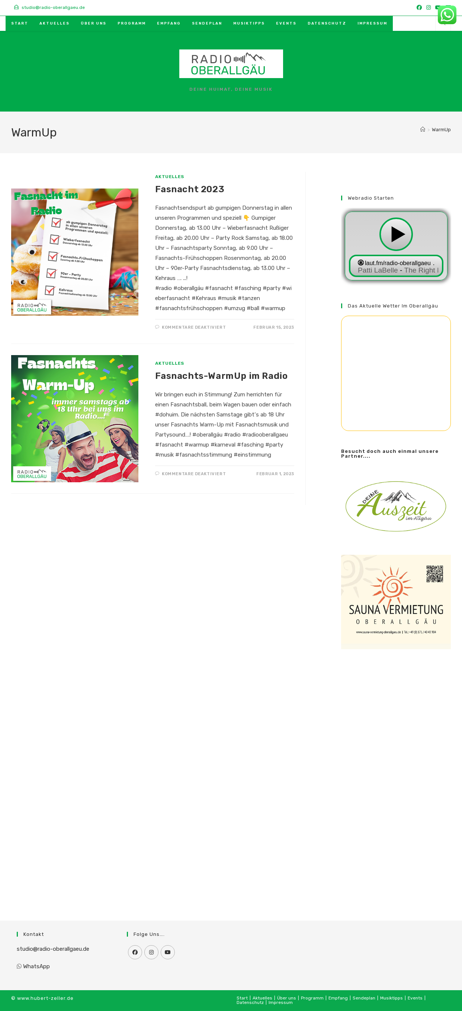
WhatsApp (36, 966)
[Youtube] (168, 952)
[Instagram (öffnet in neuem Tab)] (428, 8)
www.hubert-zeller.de (45, 998)
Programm (312, 998)
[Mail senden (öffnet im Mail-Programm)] (424, 22)
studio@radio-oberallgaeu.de (53, 949)
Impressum (281, 1002)
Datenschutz (250, 1002)
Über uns (286, 998)
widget (396, 247)
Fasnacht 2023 (189, 189)
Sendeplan (364, 998)
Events (415, 998)
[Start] (422, 129)
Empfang (338, 998)
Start (242, 998)
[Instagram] (151, 952)
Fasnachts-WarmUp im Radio (221, 376)
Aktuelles (169, 176)
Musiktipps (391, 998)
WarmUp (441, 129)
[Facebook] (135, 952)
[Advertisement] (396, 775)
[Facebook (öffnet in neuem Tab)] (419, 8)
